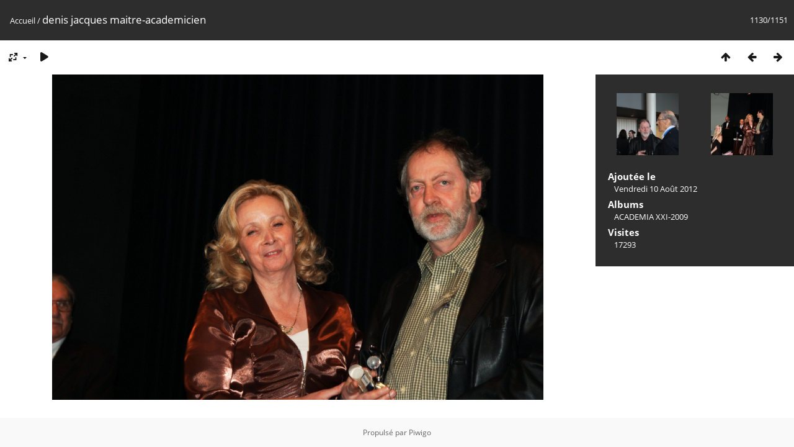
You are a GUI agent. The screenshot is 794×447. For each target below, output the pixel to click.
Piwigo (420, 432)
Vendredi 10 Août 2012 (655, 188)
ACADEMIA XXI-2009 (651, 216)
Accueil (22, 20)
